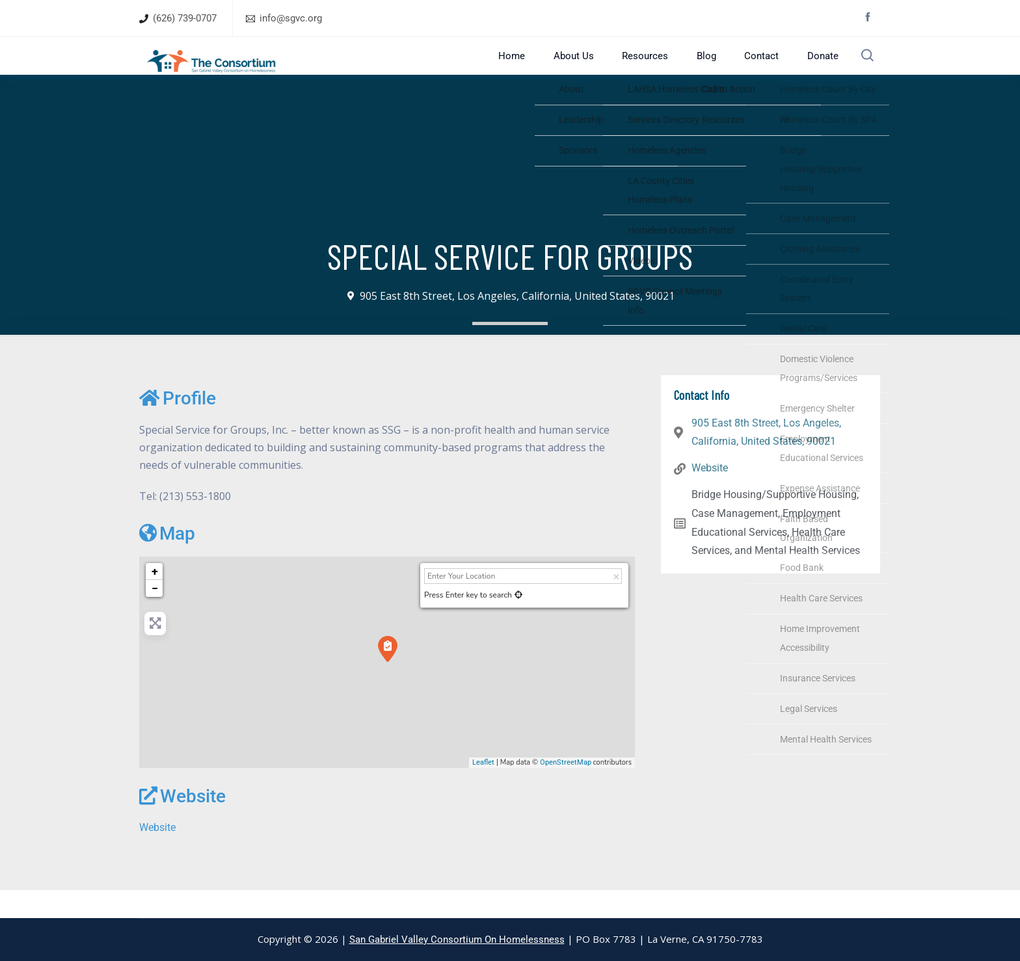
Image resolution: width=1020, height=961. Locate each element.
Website (182, 824)
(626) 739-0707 (185, 18)
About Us (598, 69)
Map (167, 561)
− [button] (155, 616)
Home (545, 69)
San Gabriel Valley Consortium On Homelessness (457, 939)
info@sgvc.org (291, 18)
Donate (812, 69)
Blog (713, 69)
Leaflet (483, 789)
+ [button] (155, 599)
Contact (760, 69)
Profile (177, 425)
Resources (661, 69)
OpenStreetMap (565, 789)
